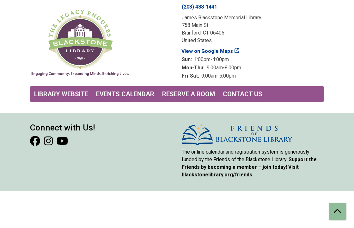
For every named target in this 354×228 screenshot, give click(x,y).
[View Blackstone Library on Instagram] (49, 143)
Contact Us (242, 94)
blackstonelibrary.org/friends (217, 175)
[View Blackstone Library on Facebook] (35, 143)
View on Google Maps (207, 51)
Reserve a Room (188, 94)
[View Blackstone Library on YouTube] (62, 143)
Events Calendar (125, 94)
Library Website (61, 94)
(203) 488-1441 (199, 7)
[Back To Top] (337, 211)
